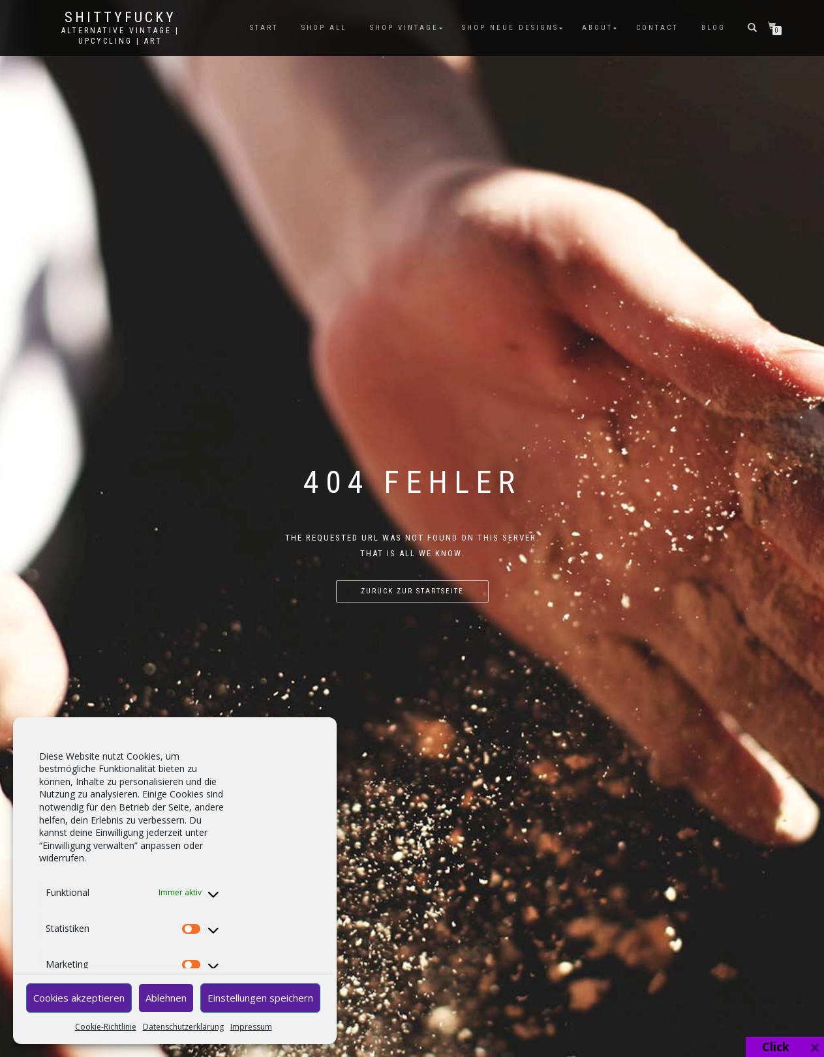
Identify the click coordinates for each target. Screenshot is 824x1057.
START (264, 27)
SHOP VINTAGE (404, 27)
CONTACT (657, 27)
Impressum (251, 1026)
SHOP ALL (323, 27)
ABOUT (597, 27)
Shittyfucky (120, 17)
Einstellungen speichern (260, 997)
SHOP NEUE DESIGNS (510, 27)
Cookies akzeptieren (79, 997)
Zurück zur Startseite (412, 591)
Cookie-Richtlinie (105, 1026)
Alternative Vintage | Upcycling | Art (120, 36)
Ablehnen (166, 997)
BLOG (713, 27)
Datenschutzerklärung (183, 1026)
